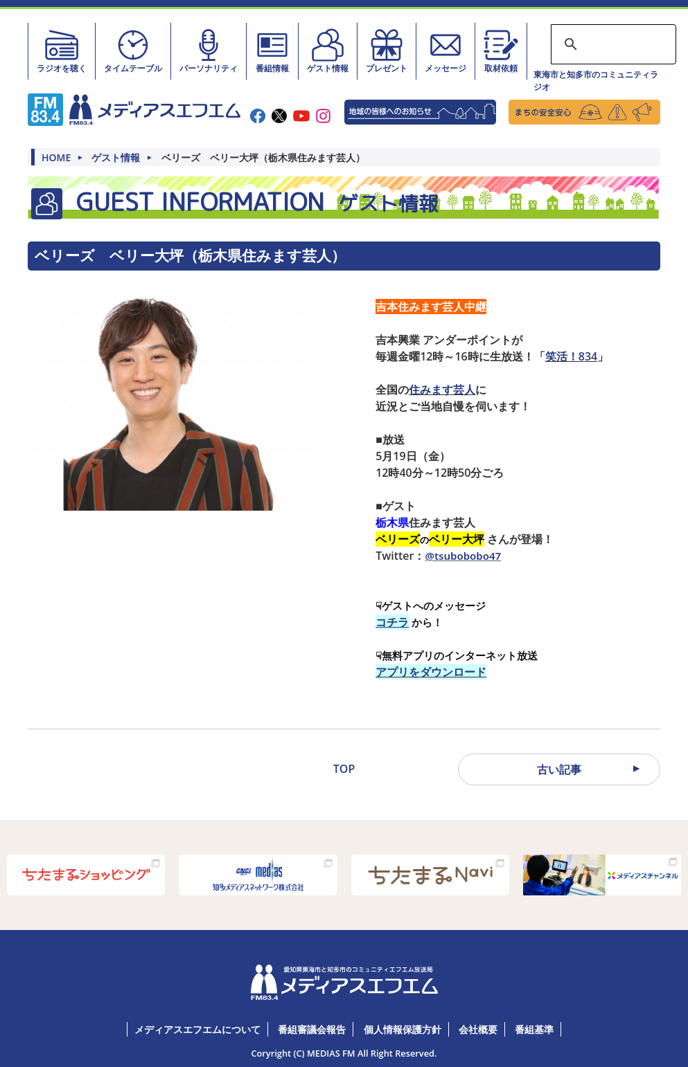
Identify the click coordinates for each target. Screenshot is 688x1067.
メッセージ (445, 51)
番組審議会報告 (312, 1029)
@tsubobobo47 (463, 556)
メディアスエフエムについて (197, 1029)
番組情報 (272, 51)
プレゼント (386, 51)
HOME (56, 158)
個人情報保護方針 (402, 1029)
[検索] (611, 44)
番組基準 (534, 1029)
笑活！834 (571, 356)
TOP (344, 768)
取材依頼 (501, 51)
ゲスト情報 (328, 51)
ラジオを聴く (62, 51)
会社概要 (478, 1029)
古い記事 (559, 769)
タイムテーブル (133, 51)
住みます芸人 (442, 389)
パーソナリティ (208, 51)
